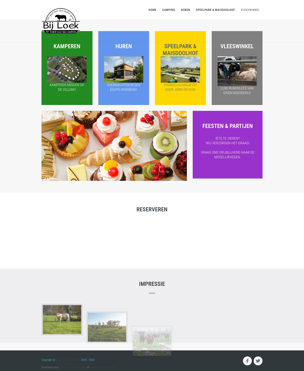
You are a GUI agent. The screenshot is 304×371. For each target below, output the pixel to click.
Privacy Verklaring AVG (102, 367)
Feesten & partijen (228, 145)
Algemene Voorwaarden (72, 367)
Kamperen (67, 67)
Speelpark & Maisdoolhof (215, 10)
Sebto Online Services (68, 360)
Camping (168, 10)
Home (152, 10)
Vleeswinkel (250, 10)
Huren (185, 10)
